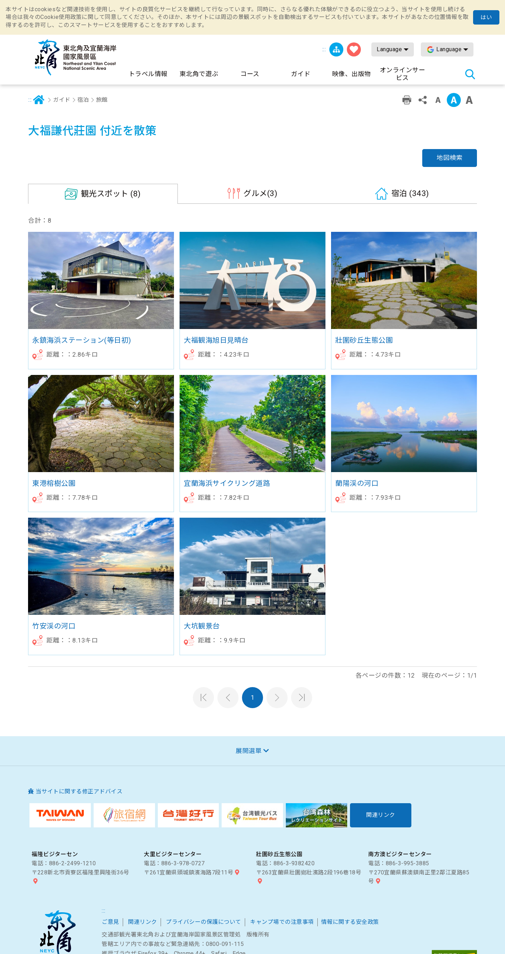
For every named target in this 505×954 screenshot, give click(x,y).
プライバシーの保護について (203, 887)
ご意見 (110, 887)
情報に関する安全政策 (350, 887)
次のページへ (277, 662)
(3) (260, 158)
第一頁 (203, 662)
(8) (111, 158)
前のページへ (227, 662)
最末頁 (301, 662)
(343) (410, 158)
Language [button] (389, 49)
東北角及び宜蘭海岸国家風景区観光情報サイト (75, 57)
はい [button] (486, 17)
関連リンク (142, 887)
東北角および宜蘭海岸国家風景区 (57, 901)
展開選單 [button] (249, 715)
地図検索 (450, 123)
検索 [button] (470, 74)
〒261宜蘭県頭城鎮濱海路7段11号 (188, 837)
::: (324, 49)
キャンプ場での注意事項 (282, 887)
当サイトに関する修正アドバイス (79, 756)
